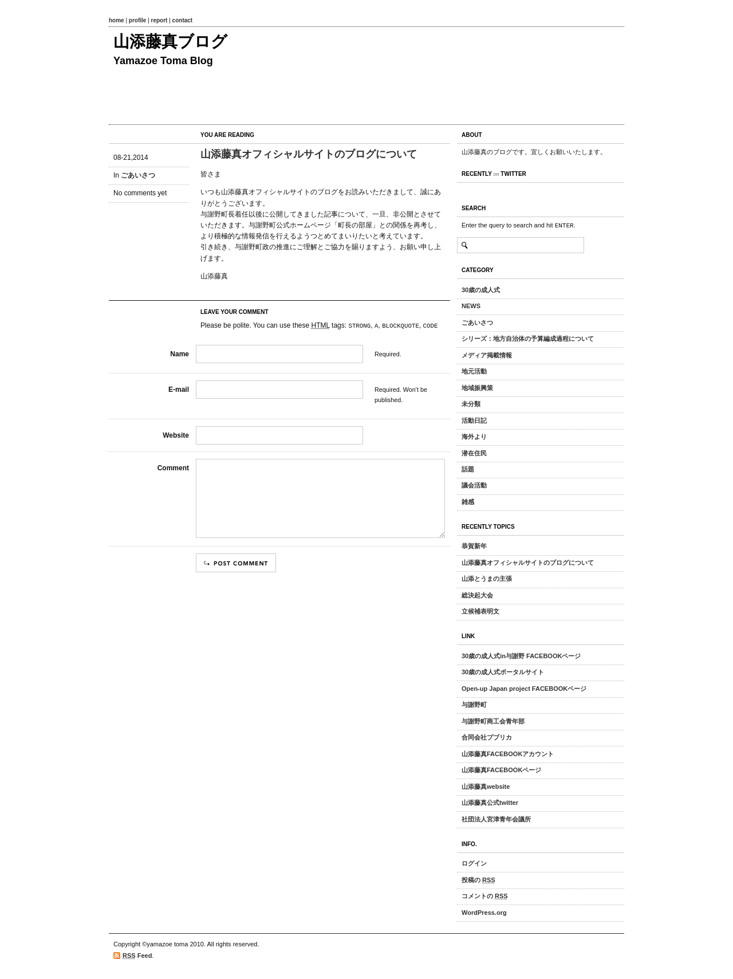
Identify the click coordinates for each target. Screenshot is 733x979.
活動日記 (474, 420)
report (159, 20)
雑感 (468, 501)
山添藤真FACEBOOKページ (501, 769)
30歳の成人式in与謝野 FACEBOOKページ (521, 655)
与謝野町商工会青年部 (493, 721)
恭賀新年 (474, 545)
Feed (137, 956)
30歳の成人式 (481, 289)
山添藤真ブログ (170, 41)
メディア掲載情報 (487, 355)
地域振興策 (477, 387)
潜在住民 (474, 453)
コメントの (485, 895)
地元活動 (474, 371)
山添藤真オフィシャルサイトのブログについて (308, 154)
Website (176, 435)
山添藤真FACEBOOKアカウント (508, 753)
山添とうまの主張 (487, 578)
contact (182, 20)
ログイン (474, 863)
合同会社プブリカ (487, 737)
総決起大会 (477, 595)
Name (179, 354)
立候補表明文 (480, 611)
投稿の (478, 879)
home (116, 20)
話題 (468, 469)
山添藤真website (486, 786)
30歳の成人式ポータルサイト (503, 672)
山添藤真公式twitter (490, 802)
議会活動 (474, 485)
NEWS (471, 305)
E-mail (178, 390)
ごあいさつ (138, 175)
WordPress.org (484, 912)
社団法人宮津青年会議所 (496, 819)
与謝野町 (474, 704)
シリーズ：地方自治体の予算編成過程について (528, 338)
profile (138, 20)
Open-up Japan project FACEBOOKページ (524, 688)
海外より (474, 436)
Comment (173, 468)
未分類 (471, 403)
